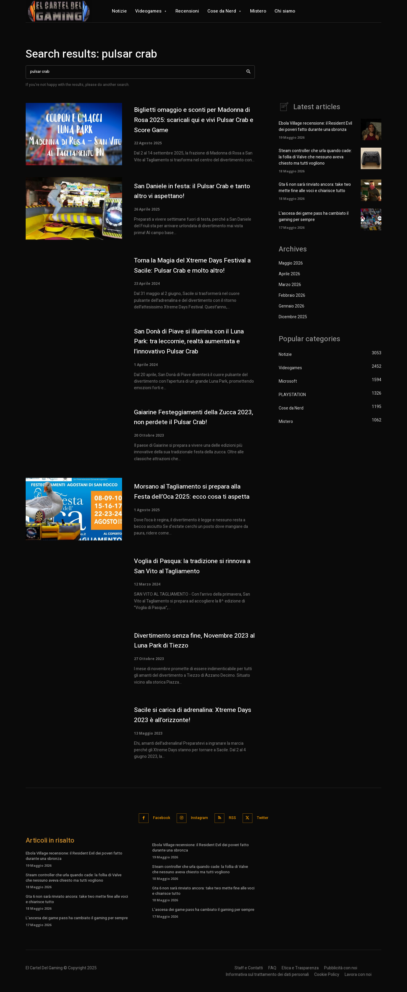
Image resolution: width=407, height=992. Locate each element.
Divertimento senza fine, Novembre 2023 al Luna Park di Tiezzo (191, 646)
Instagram (198, 823)
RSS (234, 823)
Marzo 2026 (290, 285)
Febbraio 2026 (292, 295)
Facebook (156, 823)
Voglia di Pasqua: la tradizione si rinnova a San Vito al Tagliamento (188, 571)
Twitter (269, 823)
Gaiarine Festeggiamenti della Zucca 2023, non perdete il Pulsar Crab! (193, 420)
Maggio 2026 (291, 263)
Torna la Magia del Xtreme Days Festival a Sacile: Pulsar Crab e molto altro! (194, 266)
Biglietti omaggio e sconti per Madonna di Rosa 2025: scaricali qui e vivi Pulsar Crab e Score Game (192, 119)
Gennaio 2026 (291, 306)
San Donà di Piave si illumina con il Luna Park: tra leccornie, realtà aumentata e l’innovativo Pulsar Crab (194, 344)
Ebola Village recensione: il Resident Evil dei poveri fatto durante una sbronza (315, 126)
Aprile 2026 (289, 274)
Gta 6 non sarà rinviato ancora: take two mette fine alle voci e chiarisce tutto (315, 187)
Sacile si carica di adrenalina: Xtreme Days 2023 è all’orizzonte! (194, 720)
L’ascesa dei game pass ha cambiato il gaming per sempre (314, 216)
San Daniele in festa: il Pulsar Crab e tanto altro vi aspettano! (192, 191)
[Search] (248, 72)
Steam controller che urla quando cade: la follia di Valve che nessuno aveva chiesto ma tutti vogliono (315, 157)
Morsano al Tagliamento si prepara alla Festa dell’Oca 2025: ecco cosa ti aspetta (194, 495)
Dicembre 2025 (293, 317)
